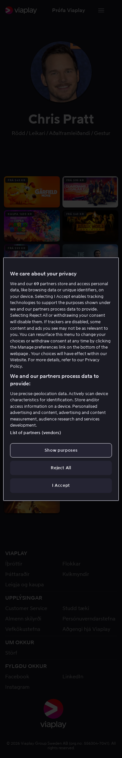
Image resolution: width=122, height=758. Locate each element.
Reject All (61, 467)
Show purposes (61, 450)
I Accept (61, 485)
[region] (61, 379)
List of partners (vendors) (35, 432)
